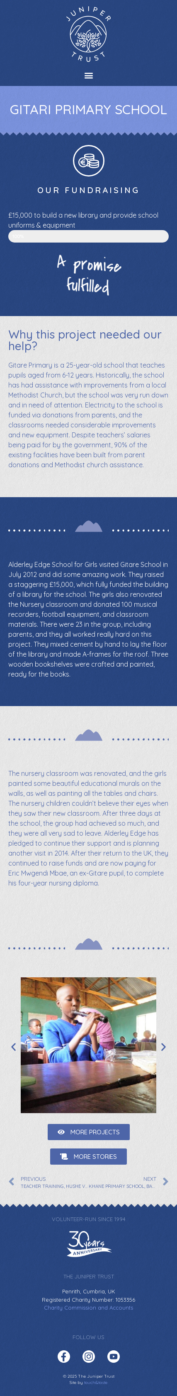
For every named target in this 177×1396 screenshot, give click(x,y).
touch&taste (95, 1382)
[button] (88, 75)
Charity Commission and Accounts (88, 1307)
